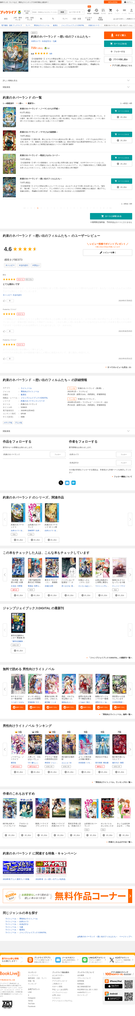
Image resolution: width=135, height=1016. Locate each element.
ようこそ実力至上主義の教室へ (84, 758)
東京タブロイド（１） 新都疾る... (51, 582)
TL (53, 19)
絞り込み (27, 12)
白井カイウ (35, 41)
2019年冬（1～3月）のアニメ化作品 (50, 879)
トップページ (33, 975)
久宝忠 (13, 586)
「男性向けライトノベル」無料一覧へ (116, 714)
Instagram (31, 998)
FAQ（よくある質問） (60, 990)
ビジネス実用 (88, 19)
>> (110, 208)
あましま (108, 702)
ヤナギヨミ (40, 702)
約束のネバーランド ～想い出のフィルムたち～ (41, 179)
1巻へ (20, 103)
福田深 (75, 702)
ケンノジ (115, 586)
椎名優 (105, 763)
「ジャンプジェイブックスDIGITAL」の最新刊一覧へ (110, 658)
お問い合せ (56, 995)
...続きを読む (66, 325)
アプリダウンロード (59, 981)
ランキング (32, 984)
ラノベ (65, 19)
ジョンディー (56, 763)
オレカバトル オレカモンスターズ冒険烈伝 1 (107, 826)
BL (41, 19)
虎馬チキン (99, 702)
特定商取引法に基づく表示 (87, 990)
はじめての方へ (118, 19)
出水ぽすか (46, 41)
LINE (30, 992)
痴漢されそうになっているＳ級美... (118, 582)
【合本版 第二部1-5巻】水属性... (17, 582)
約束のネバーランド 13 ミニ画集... (51, 527)
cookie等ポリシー (84, 992)
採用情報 (80, 981)
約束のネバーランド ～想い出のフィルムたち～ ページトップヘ (104, 937)
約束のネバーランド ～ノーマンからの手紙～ (40, 108)
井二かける (66, 586)
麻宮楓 (47, 702)
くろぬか (81, 702)
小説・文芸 (77, 19)
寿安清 (47, 763)
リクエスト (56, 998)
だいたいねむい (84, 586)
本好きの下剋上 (101, 757)
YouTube (31, 1004)
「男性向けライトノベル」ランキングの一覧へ (113, 782)
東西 (122, 763)
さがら (21, 702)
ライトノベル (26, 388)
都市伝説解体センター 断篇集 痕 (18, 636)
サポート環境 (57, 987)
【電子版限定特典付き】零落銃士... (34, 582)
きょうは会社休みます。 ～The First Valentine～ (123, 826)
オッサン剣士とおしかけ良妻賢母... (34, 698)
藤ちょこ (35, 763)
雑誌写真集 (100, 19)
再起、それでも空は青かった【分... (68, 698)
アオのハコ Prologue (23, 825)
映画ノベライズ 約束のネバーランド (59, 826)
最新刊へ (31, 103)
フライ (122, 586)
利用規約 (80, 984)
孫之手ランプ (91, 702)
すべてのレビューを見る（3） (119, 367)
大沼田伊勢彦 (117, 702)
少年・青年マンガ (18, 19)
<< (24, 208)
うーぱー (14, 702)
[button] (18, 540)
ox (70, 763)
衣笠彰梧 (81, 763)
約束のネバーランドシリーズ (33, 401)
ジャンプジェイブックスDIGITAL (34, 398)
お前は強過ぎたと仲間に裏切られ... (101, 582)
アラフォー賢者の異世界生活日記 (51, 759)
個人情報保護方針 (84, 987)
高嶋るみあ (75, 586)
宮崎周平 (31, 531)
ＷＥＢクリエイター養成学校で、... (17, 698)
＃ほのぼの (23, 265)
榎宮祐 (13, 763)
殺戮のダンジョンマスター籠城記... (101, 698)
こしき (53, 702)
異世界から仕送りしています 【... (118, 698)
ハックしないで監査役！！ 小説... (68, 582)
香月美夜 (98, 763)
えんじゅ (65, 763)
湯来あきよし (67, 702)
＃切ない (36, 265)
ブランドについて (84, 978)
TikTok (30, 1001)
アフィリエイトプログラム (62, 1001)
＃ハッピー (10, 265)
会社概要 (80, 975)
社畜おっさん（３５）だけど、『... (83, 582)
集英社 (23, 395)
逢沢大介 (115, 763)
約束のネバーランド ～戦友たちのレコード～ (40, 155)
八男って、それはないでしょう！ (34, 759)
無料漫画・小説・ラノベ (37, 978)
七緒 (54, 41)
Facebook (31, 1006)
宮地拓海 (31, 702)
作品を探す (56, 978)
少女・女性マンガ (29, 19)
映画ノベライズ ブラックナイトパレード (41, 826)
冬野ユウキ (38, 586)
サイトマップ (82, 995)
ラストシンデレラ (102, 586)
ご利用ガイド (130, 19)
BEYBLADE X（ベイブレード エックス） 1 (9, 826)
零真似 (30, 586)
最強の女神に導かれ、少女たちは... (51, 698)
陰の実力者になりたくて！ (118, 758)
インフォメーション (59, 992)
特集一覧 (31, 981)
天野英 (19, 586)
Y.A (29, 763)
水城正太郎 (49, 586)
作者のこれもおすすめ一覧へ (120, 842)
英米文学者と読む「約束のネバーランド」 (74, 826)
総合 (6, 19)
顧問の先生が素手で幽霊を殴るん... (84, 698)
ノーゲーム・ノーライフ (17, 758)
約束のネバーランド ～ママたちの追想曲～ (39, 132)
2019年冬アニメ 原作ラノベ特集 (16, 879)
